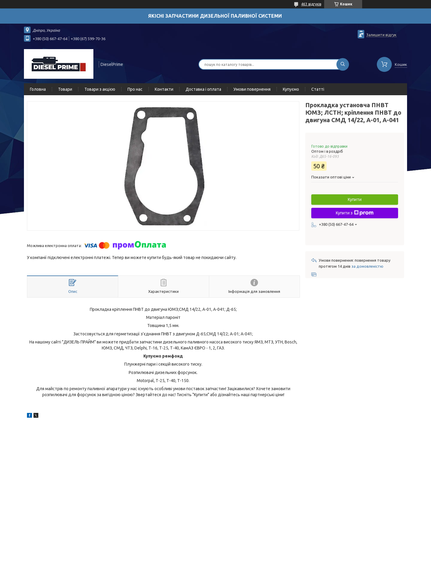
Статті (317, 89)
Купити (355, 199)
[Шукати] (342, 64)
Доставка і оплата (203, 89)
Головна (38, 89)
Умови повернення (252, 89)
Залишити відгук (381, 35)
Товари (65, 89)
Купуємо (291, 89)
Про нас (135, 89)
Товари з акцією (99, 89)
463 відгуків (311, 4)
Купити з (355, 213)
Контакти (164, 89)
